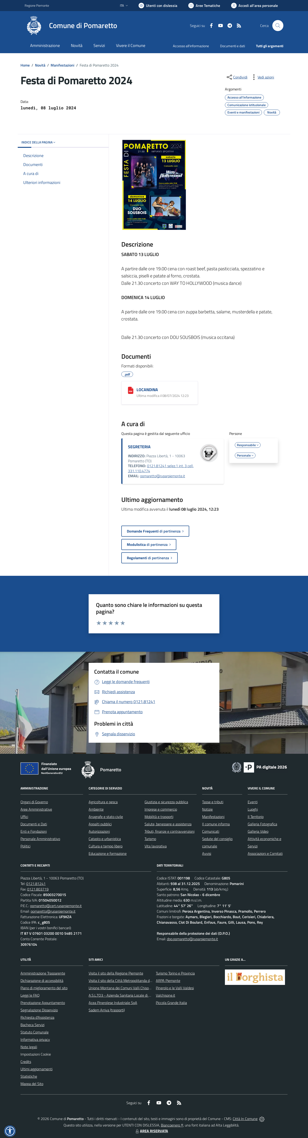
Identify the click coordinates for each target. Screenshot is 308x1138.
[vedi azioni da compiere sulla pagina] (262, 77)
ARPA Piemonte (168, 980)
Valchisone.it (165, 995)
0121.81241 (36, 883)
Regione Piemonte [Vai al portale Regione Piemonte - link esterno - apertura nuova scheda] (37, 5)
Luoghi (253, 809)
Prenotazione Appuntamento (42, 1002)
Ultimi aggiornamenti (36, 1069)
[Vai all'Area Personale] (254, 5)
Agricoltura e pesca (103, 802)
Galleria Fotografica (262, 824)
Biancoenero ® (172, 1125)
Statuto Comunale (34, 1032)
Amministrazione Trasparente (42, 973)
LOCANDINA (147, 390)
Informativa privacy (35, 1039)
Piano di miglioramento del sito (43, 988)
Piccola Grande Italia (171, 1002)
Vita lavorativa (156, 846)
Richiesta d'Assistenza (37, 1017)
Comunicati (210, 831)
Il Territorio (256, 816)
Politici (25, 846)
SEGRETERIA (139, 447)
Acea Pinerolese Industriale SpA (113, 1002)
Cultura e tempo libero (105, 846)
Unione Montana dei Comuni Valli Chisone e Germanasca (132, 988)
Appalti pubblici (100, 824)
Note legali (28, 1047)
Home (25, 65)
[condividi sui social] (236, 77)
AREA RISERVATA (151, 1131)
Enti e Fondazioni (33, 831)
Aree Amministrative (36, 809)
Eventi (253, 802)
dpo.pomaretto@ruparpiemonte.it (192, 939)
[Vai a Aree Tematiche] (204, 5)
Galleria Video (258, 831)
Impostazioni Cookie (35, 1054)
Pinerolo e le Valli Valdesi (175, 988)
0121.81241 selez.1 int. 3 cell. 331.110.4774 (161, 468)
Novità (40, 65)
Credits (25, 1061)
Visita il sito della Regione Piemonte (116, 973)
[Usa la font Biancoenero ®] (158, 5)
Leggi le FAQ (30, 995)
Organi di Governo (34, 802)
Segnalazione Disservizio (39, 1010)
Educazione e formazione (108, 853)
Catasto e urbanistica (105, 838)
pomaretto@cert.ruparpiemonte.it (56, 905)
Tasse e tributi (212, 802)
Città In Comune (245, 1118)
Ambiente (96, 809)
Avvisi (206, 853)
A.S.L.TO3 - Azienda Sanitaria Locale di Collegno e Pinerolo (133, 995)
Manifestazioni (62, 65)
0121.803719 (38, 889)
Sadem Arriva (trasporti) (107, 1010)
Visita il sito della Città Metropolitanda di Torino (124, 980)
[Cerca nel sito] (277, 25)
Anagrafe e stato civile (106, 816)
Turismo (150, 838)
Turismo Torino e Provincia (175, 973)
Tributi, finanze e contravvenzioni (170, 831)
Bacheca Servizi (32, 1024)
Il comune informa (216, 824)
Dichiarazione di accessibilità (41, 980)
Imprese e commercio (161, 809)
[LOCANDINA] (130, 390)
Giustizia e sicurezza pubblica (166, 802)
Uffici (24, 816)
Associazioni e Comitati (265, 853)
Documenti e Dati (33, 824)
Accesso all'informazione (191, 46)
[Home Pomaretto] (71, 25)
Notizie (207, 809)
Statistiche (28, 1076)
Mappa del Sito (31, 1083)
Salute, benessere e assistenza (168, 824)
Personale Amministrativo (40, 838)
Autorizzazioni (99, 831)
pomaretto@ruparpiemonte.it (162, 476)
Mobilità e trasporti (159, 816)
